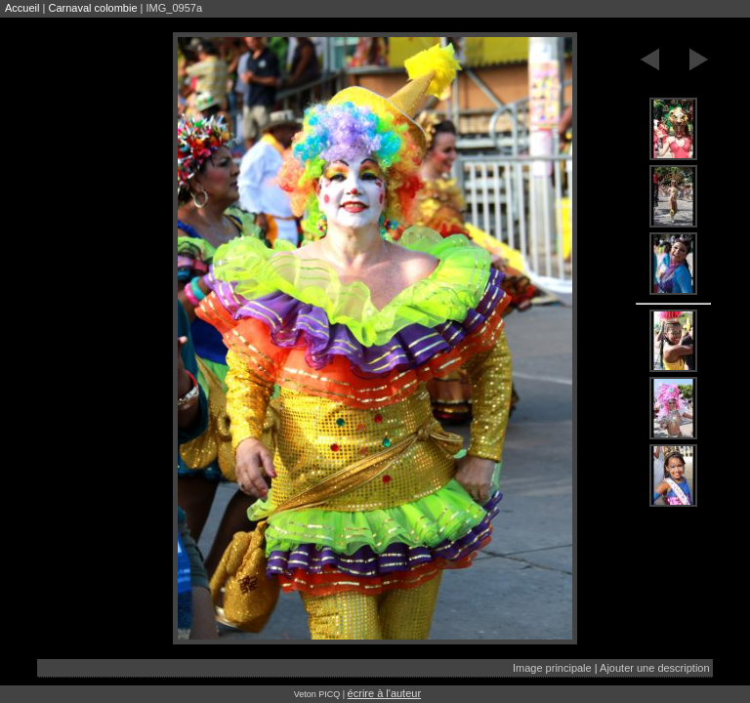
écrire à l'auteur (384, 693)
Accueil (22, 8)
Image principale (552, 668)
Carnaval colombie (92, 8)
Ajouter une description (655, 668)
